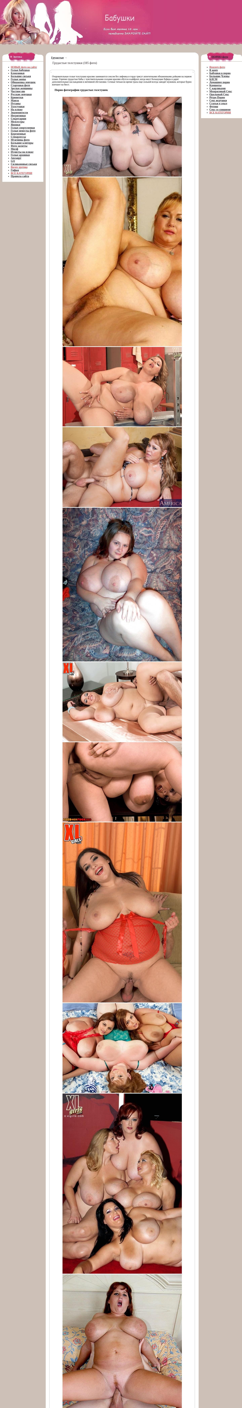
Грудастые (57, 57)
